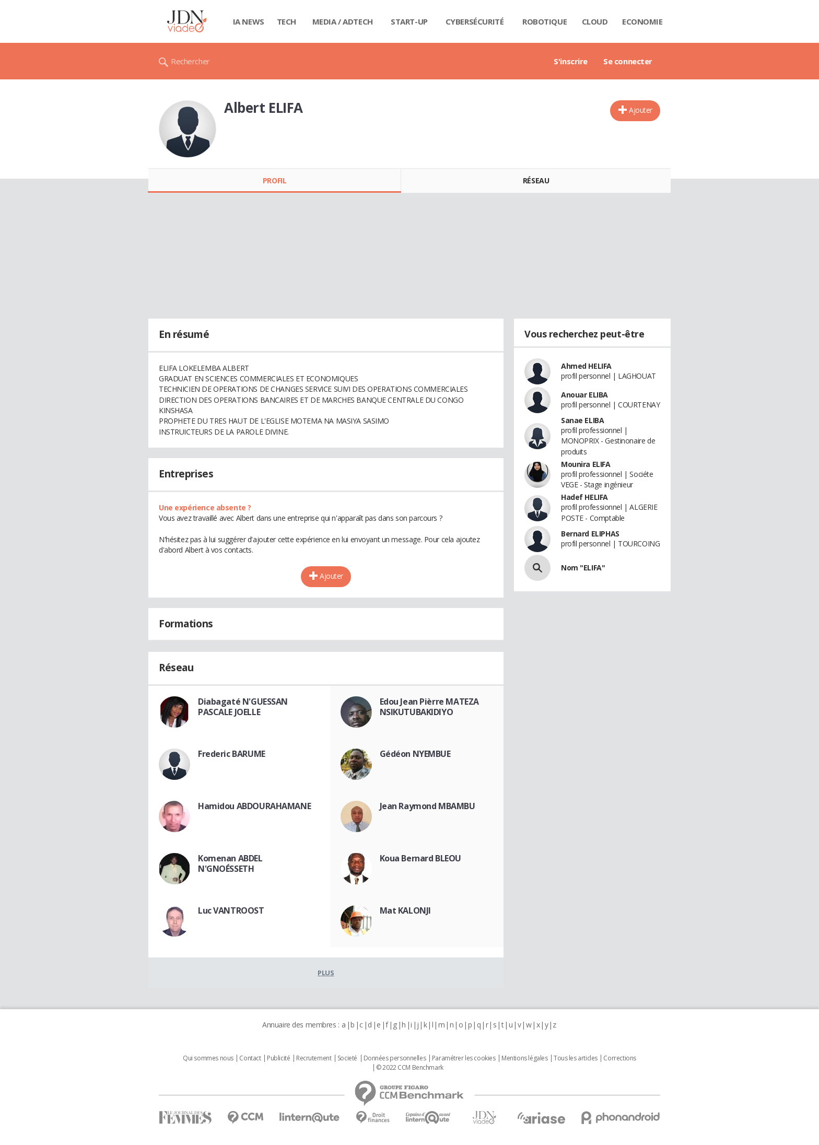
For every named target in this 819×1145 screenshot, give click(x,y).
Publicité (278, 1058)
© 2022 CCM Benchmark (409, 1067)
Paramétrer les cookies (464, 1058)
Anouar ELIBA (584, 395)
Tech (286, 21)
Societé (347, 1058)
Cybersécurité (475, 21)
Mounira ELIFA (586, 464)
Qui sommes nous (208, 1058)
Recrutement (313, 1058)
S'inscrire (571, 61)
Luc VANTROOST (231, 910)
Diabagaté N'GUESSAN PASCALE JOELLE (243, 707)
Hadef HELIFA (584, 497)
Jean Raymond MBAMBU (427, 806)
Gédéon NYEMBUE (415, 754)
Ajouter (640, 110)
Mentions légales (524, 1058)
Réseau (536, 180)
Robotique (544, 21)
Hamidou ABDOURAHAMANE (254, 806)
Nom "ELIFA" (583, 567)
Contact (250, 1058)
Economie (642, 21)
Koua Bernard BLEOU (420, 858)
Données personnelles (395, 1058)
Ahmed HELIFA (586, 366)
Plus (326, 972)
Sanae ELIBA (582, 420)
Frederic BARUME (231, 754)
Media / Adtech (342, 21)
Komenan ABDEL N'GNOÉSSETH (230, 863)
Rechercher (190, 61)
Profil (274, 180)
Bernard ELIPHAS (590, 534)
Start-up (409, 21)
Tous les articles (576, 1058)
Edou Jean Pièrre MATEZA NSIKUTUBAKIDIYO (429, 707)
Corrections (619, 1058)
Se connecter (627, 61)
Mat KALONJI (405, 910)
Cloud (595, 21)
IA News (248, 21)
